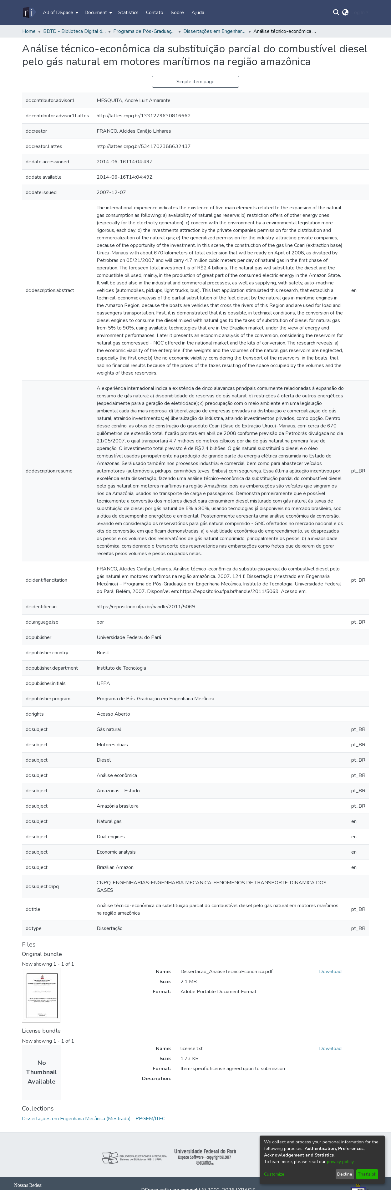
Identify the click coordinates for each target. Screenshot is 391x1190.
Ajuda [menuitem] (197, 12)
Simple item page (195, 81)
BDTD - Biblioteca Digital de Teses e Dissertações (74, 31)
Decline (344, 1174)
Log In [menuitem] (358, 12)
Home (29, 31)
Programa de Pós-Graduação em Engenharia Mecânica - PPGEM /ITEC (144, 31)
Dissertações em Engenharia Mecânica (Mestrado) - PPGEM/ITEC (214, 31)
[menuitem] (60, 12)
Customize (274, 1174)
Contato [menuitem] (154, 12)
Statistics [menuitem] (128, 12)
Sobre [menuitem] (177, 12)
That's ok (367, 1174)
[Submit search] (336, 12)
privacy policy (340, 1162)
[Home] (29, 12)
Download (330, 971)
